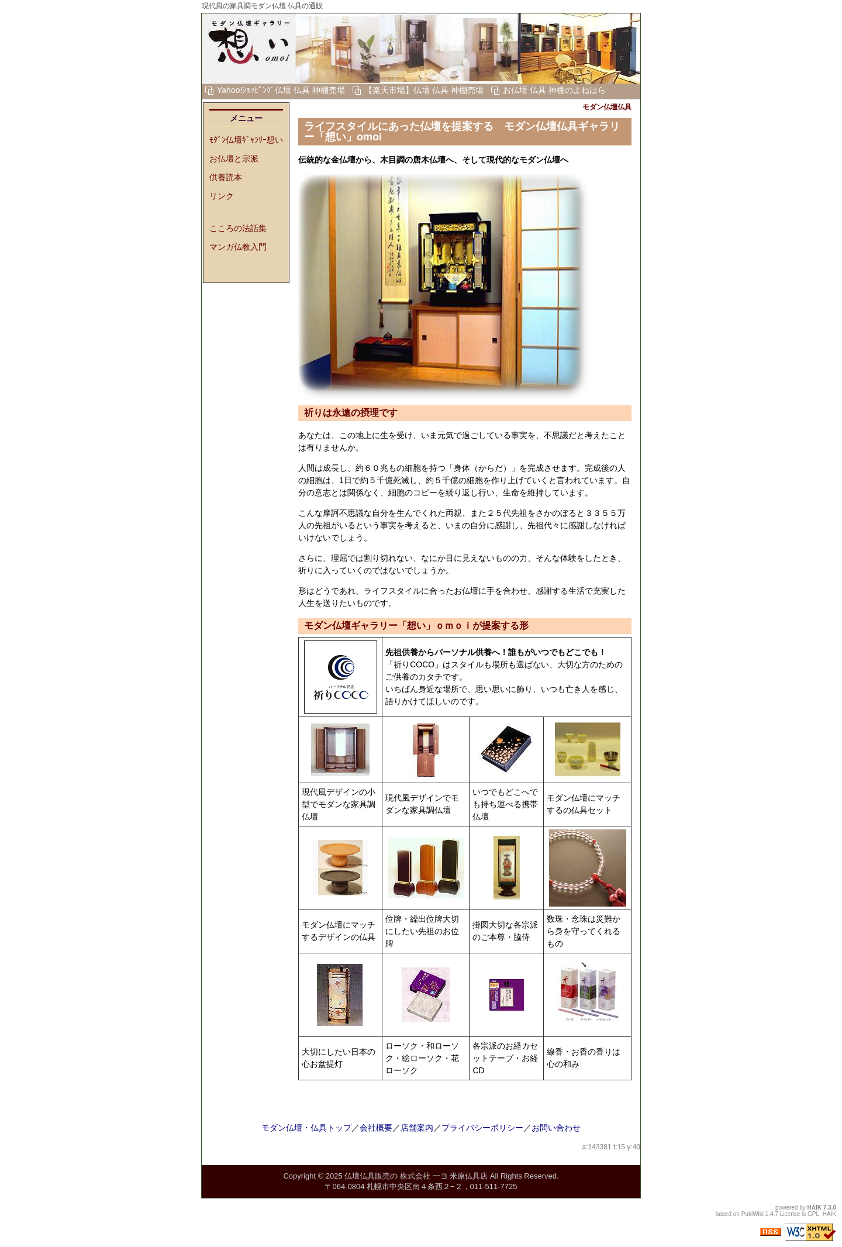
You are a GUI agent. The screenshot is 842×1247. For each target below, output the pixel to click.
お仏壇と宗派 (233, 158)
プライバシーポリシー (482, 1127)
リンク (221, 196)
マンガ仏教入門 (238, 247)
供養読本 (225, 177)
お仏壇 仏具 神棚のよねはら (554, 90)
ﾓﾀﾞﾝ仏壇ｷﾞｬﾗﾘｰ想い (246, 139)
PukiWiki (752, 1214)
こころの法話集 (238, 228)
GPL (813, 1214)
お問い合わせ (556, 1127)
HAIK (815, 1207)
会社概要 (376, 1127)
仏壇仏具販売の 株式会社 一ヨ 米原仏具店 (416, 1176)
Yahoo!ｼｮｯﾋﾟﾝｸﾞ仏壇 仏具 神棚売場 (281, 90)
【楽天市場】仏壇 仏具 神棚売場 (424, 90)
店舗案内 (417, 1127)
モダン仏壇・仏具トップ (306, 1127)
